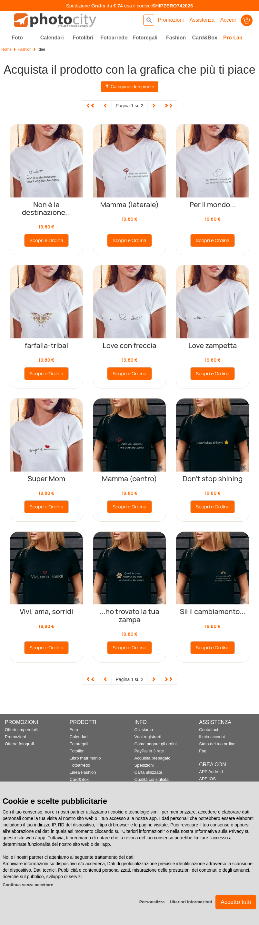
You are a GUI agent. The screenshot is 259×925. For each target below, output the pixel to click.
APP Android (211, 771)
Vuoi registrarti (147, 736)
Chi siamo (143, 729)
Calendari (79, 736)
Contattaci (208, 729)
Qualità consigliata (151, 779)
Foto (74, 729)
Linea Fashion (83, 772)
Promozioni (15, 736)
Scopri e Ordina (47, 240)
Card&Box (79, 779)
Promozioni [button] (171, 20)
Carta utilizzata (148, 772)
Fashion (25, 49)
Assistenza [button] (202, 20)
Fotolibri (77, 751)
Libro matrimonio (85, 758)
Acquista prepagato (152, 758)
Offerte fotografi (19, 743)
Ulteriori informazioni (191, 901)
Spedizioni (144, 765)
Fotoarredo (80, 765)
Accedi (228, 20)
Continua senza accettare (28, 884)
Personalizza (152, 901)
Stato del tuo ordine (217, 743)
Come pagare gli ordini (155, 743)
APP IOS (207, 778)
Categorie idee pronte (129, 86)
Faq (202, 751)
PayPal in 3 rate (149, 751)
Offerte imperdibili (21, 729)
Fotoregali (79, 743)
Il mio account (212, 736)
